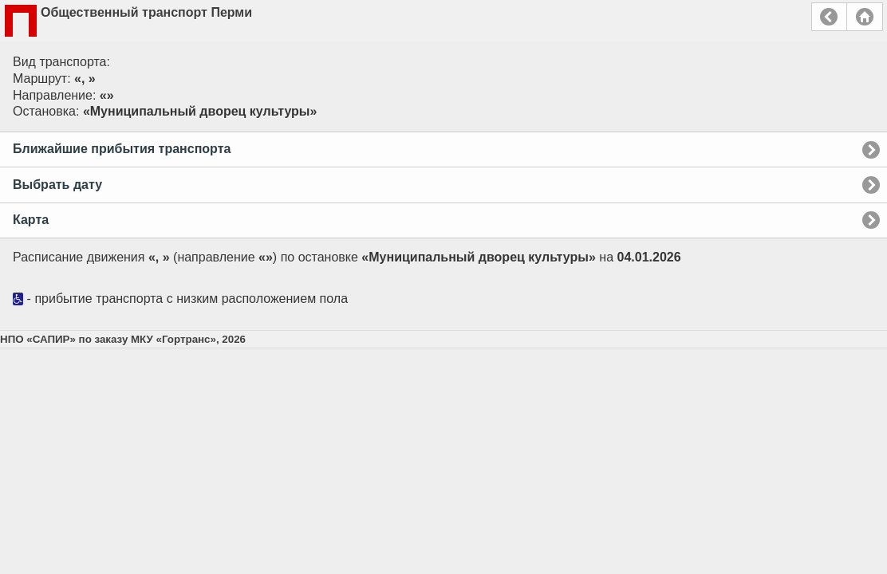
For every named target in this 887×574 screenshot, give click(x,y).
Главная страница (864, 16)
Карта (31, 219)
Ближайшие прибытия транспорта (122, 148)
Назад (829, 16)
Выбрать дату (57, 184)
